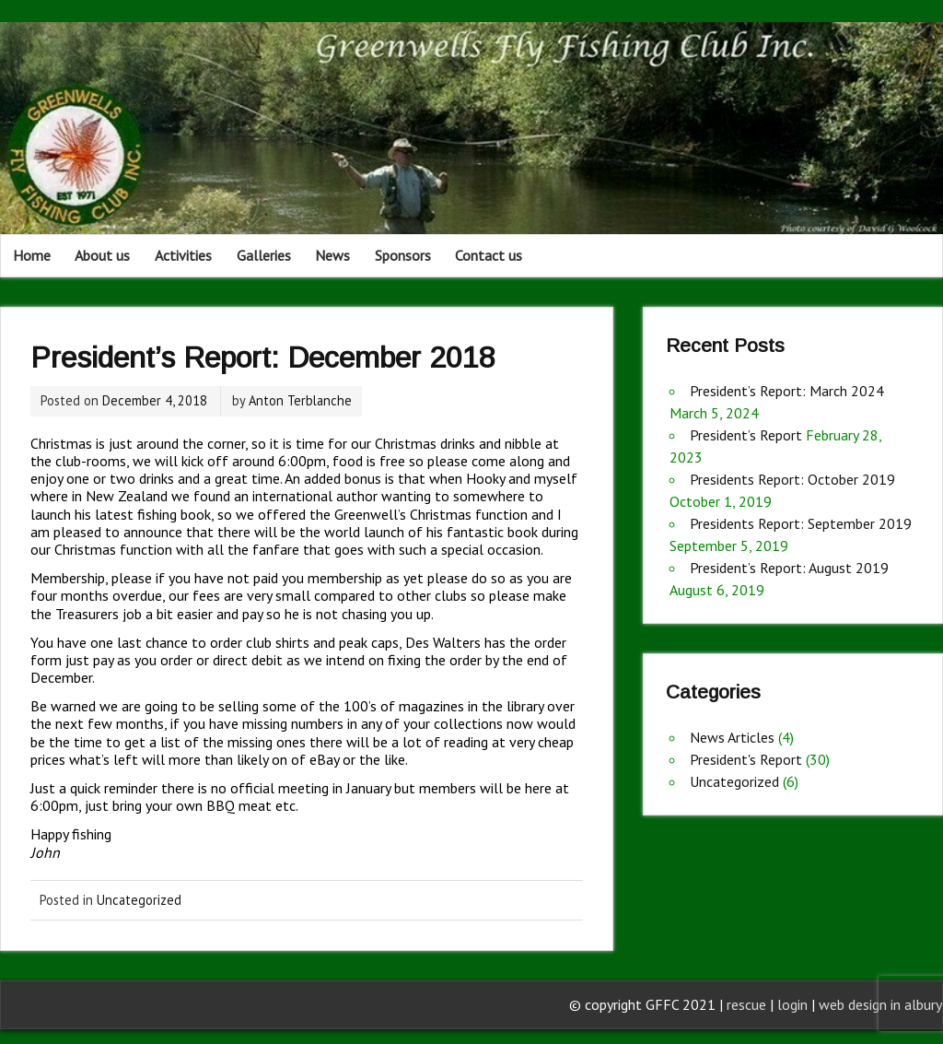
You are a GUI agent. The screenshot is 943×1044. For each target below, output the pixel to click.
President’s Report (746, 435)
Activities (183, 255)
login (794, 1004)
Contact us (488, 255)
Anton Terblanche (300, 400)
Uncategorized (139, 900)
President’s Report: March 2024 (787, 390)
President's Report (746, 759)
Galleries (264, 255)
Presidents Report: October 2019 (792, 479)
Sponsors (403, 255)
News (332, 255)
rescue (746, 1004)
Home (32, 255)
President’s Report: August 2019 (789, 567)
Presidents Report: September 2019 (801, 523)
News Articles (732, 737)
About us (102, 255)
